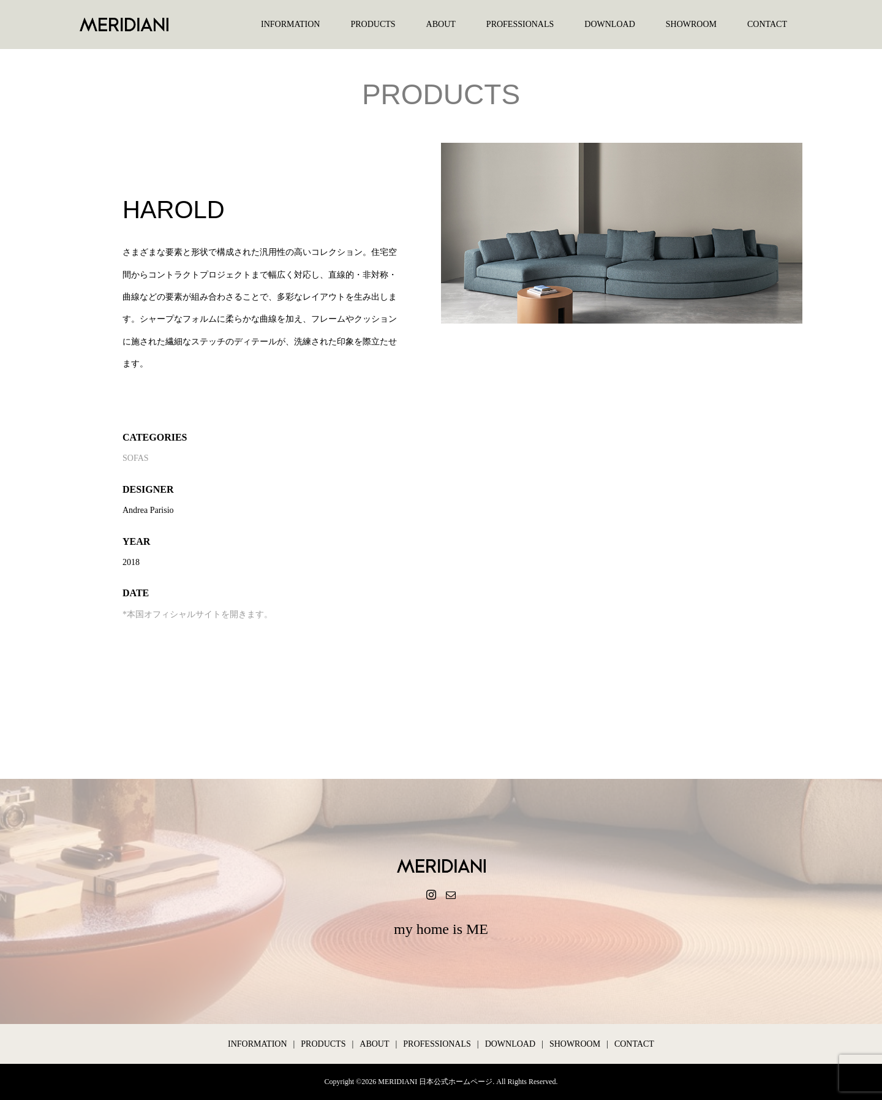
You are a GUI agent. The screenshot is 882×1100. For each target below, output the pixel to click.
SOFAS (136, 458)
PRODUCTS (372, 24)
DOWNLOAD (609, 24)
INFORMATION (290, 24)
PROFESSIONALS (520, 24)
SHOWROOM (691, 24)
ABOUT (441, 24)
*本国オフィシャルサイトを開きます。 (198, 614)
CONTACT (767, 24)
